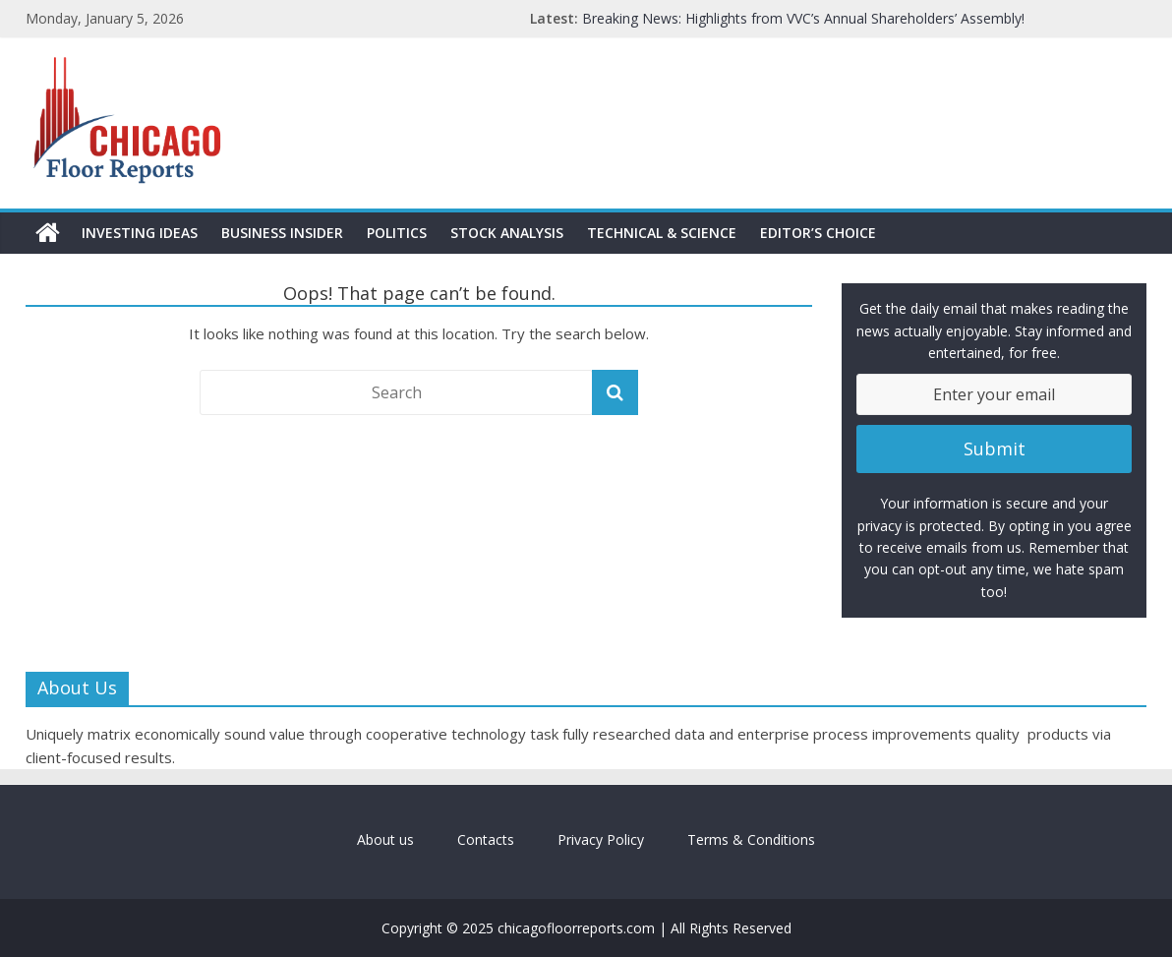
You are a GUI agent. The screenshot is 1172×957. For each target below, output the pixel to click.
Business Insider (282, 232)
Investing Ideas (140, 232)
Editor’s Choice (818, 232)
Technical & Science (661, 232)
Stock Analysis (506, 232)
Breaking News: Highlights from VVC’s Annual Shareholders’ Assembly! (803, 18)
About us (385, 839)
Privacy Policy (600, 839)
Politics (397, 232)
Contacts (485, 839)
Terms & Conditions (751, 839)
